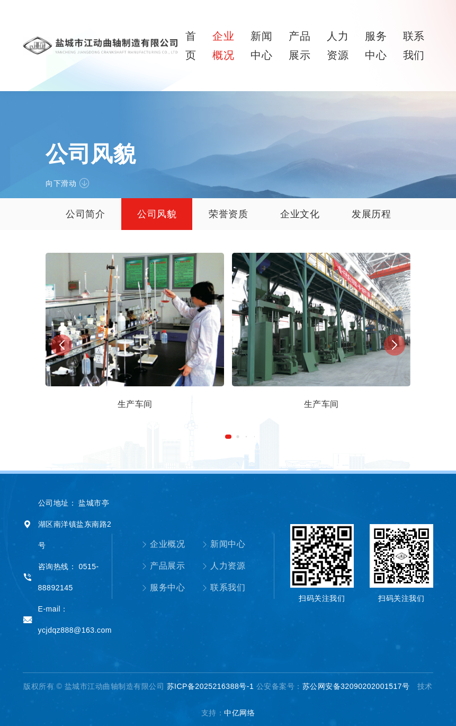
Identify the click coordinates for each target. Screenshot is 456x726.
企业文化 (299, 214)
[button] (228, 437)
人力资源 (223, 565)
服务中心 (163, 587)
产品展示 (163, 565)
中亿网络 (239, 713)
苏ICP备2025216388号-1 (210, 686)
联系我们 (223, 587)
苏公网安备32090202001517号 (356, 686)
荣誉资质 (228, 214)
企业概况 (163, 543)
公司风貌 (156, 214)
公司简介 (85, 214)
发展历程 (371, 214)
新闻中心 (223, 543)
